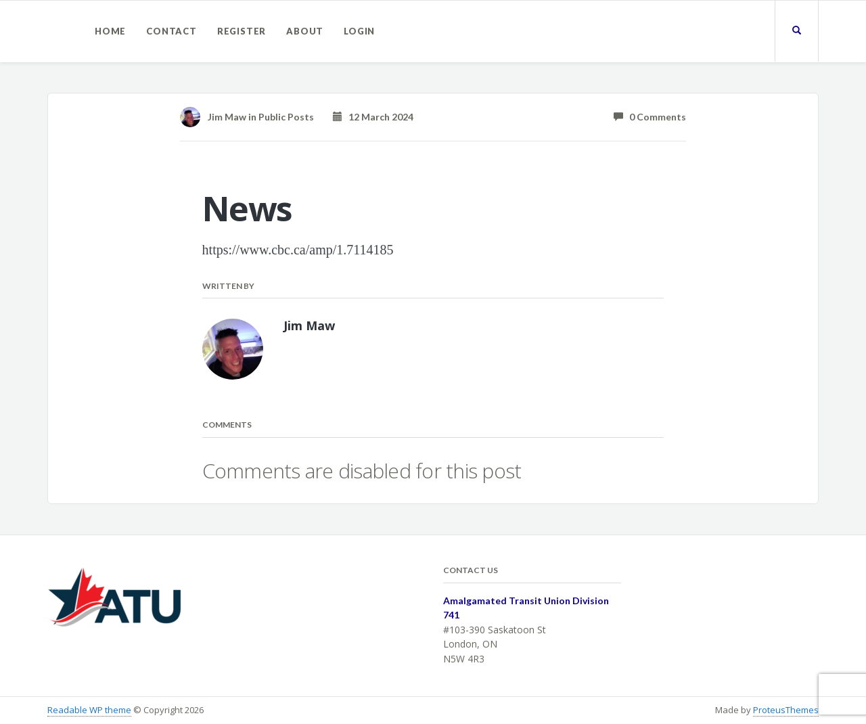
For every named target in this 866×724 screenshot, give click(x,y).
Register (241, 31)
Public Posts (286, 116)
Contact (171, 31)
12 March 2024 (373, 116)
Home (110, 31)
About (304, 31)
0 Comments (650, 116)
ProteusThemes (786, 710)
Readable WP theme (89, 710)
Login (359, 31)
